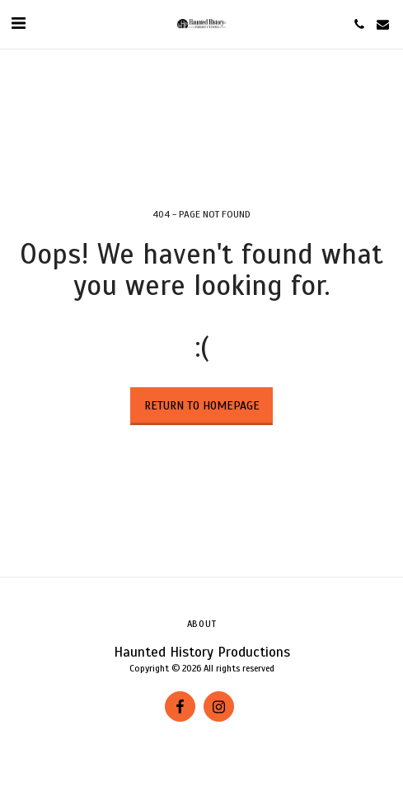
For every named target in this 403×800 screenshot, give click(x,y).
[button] (18, 23)
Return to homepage (202, 406)
